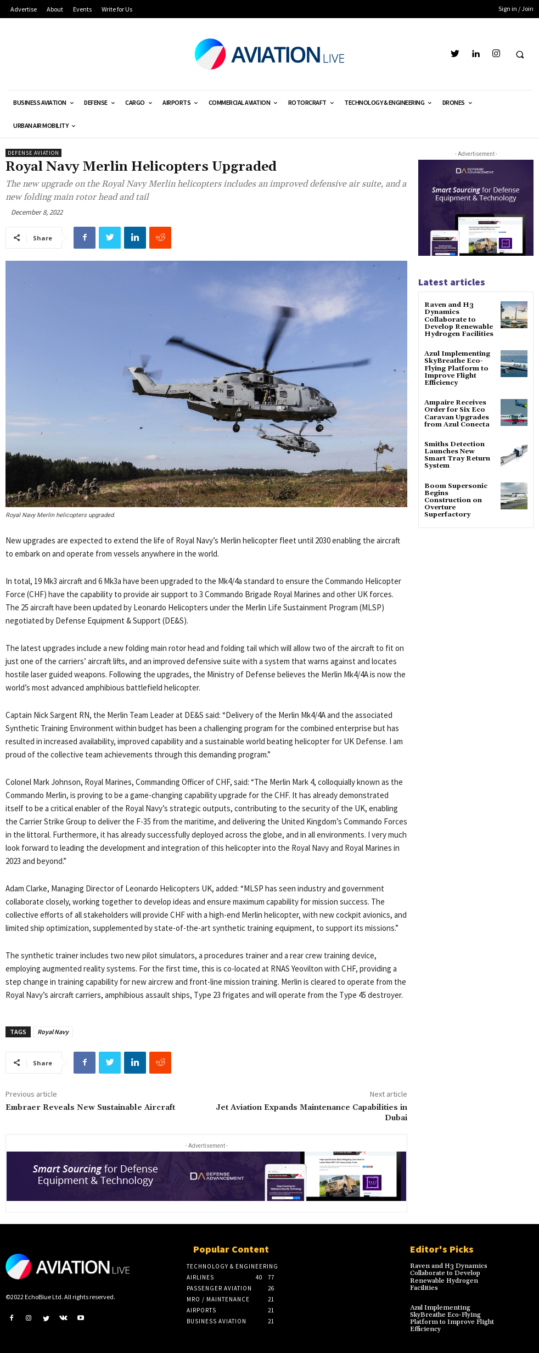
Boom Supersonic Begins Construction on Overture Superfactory (455, 500)
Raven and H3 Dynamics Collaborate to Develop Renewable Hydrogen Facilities (458, 319)
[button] (520, 54)
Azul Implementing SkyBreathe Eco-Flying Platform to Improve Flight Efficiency (457, 368)
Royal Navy (53, 1032)
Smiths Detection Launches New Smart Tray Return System (457, 455)
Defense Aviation (33, 153)
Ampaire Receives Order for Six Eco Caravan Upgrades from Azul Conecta (457, 413)
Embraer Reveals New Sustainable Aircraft (90, 1108)
